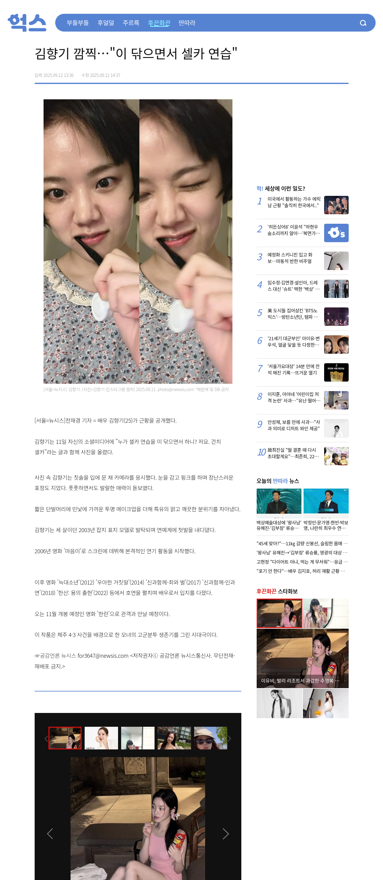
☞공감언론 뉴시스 (55, 655)
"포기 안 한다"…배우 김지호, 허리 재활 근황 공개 (303, 571)
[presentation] (43, 737)
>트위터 (318, 73)
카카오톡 (331, 73)
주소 (344, 73)
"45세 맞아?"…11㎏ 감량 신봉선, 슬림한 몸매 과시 (304, 543)
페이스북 (305, 73)
